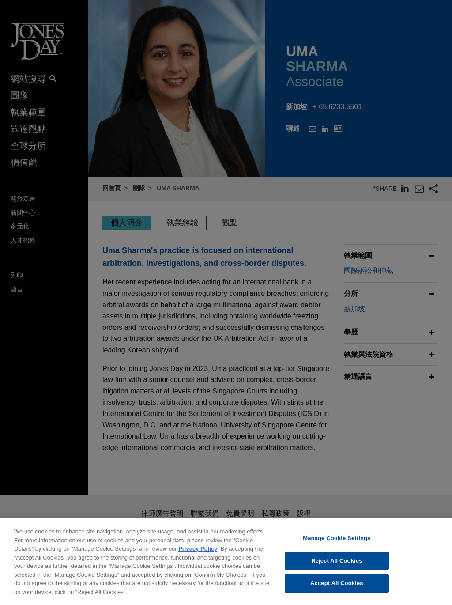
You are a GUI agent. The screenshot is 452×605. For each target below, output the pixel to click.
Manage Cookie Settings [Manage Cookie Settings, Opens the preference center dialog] (336, 543)
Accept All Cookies (336, 589)
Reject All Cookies (336, 566)
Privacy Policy (197, 554)
